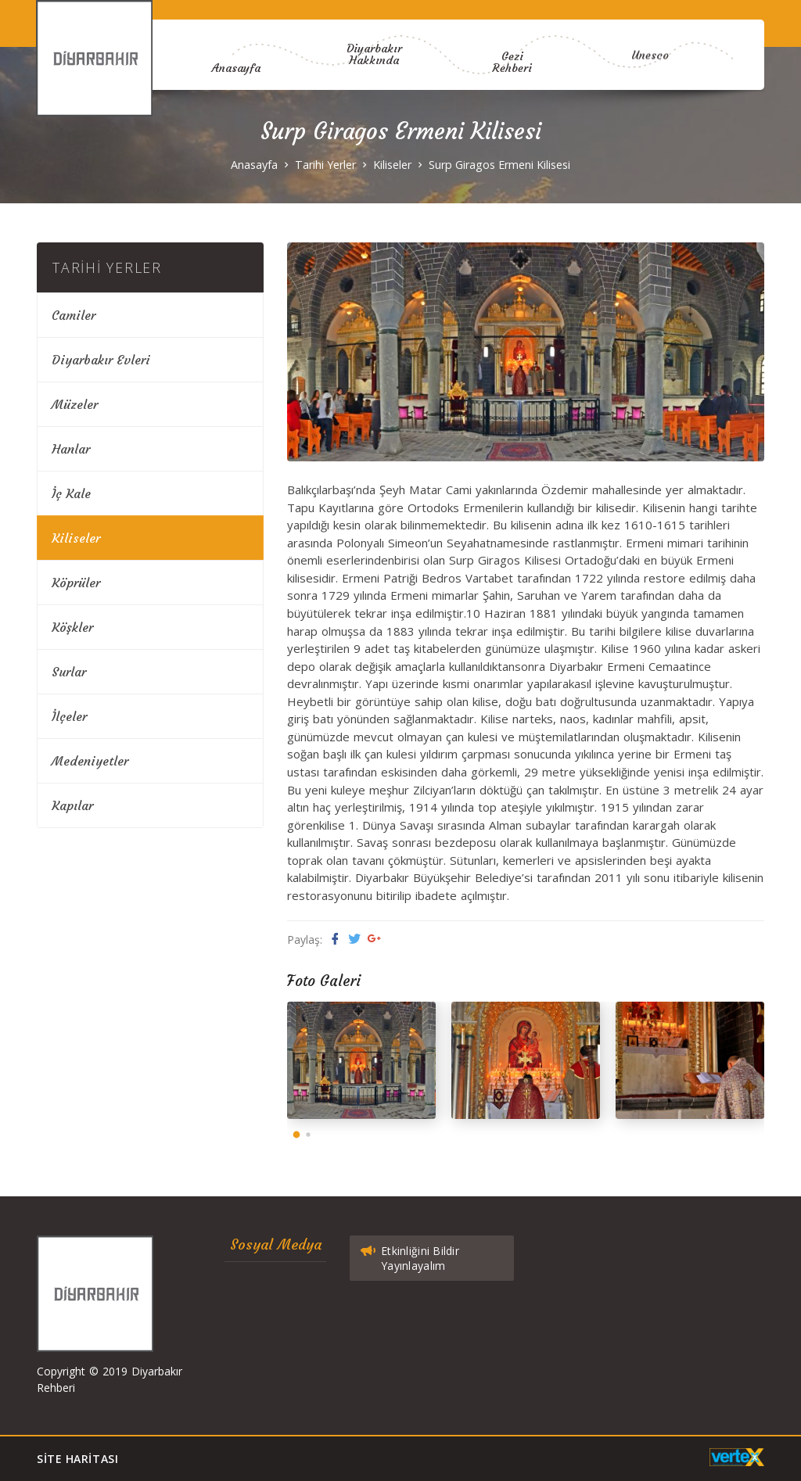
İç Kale (71, 493)
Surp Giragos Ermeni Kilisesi (499, 164)
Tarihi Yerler (325, 164)
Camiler (73, 315)
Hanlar (71, 449)
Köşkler (72, 627)
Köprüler (76, 582)
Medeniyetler (90, 761)
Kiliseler (392, 164)
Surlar (69, 672)
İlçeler (69, 716)
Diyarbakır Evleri (101, 360)
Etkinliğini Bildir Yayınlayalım (409, 1255)
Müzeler (75, 404)
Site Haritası (77, 1458)
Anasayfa (229, 65)
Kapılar (72, 805)
